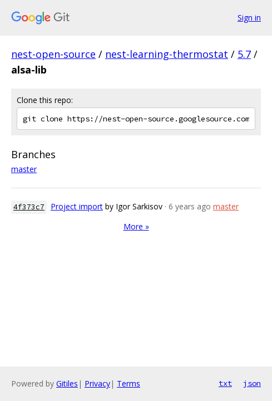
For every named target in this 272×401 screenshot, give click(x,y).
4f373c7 (28, 207)
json (252, 383)
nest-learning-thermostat (166, 54)
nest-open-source (53, 54)
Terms (128, 383)
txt (225, 383)
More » (136, 226)
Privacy (97, 383)
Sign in (249, 17)
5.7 (244, 54)
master (24, 169)
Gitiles (67, 383)
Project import (77, 206)
